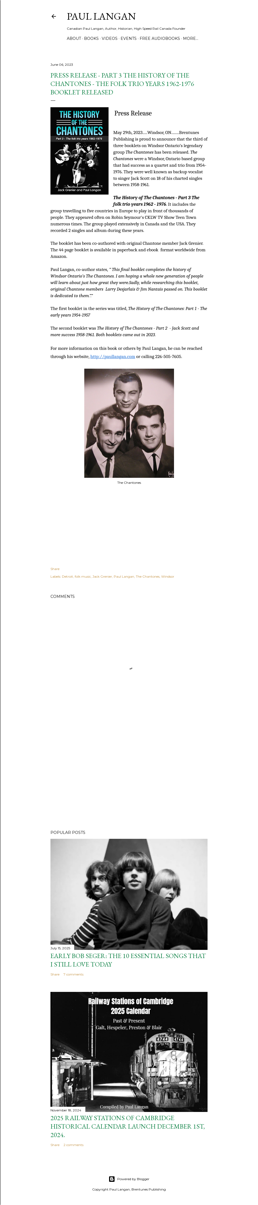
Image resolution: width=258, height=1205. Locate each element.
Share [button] (54, 569)
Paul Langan (101, 16)
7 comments (73, 974)
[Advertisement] (129, 778)
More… (190, 38)
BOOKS (91, 38)
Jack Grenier (102, 576)
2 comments (73, 1145)
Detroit (67, 576)
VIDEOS (110, 38)
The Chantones (148, 576)
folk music (83, 576)
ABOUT (74, 38)
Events (129, 38)
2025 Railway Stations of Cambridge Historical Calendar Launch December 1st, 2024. (127, 1126)
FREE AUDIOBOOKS (160, 38)
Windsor (167, 576)
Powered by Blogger (129, 1179)
